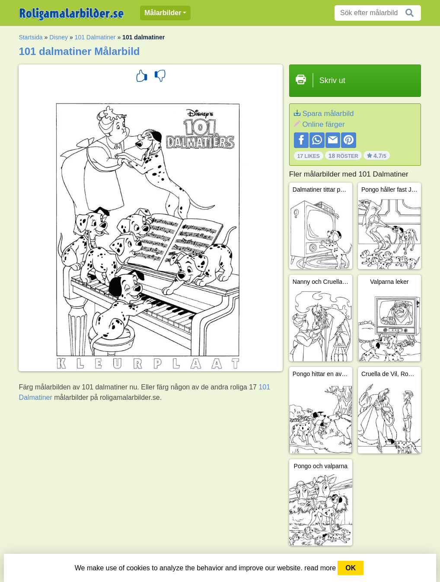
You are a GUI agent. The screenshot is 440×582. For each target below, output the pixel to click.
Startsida (30, 37)
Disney (58, 37)
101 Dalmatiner (95, 37)
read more (320, 568)
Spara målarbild (328, 113)
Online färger (323, 124)
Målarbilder (162, 12)
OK (350, 568)
